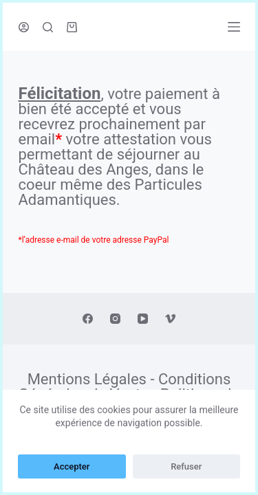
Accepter (71, 466)
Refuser (186, 466)
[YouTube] (143, 319)
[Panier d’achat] (72, 27)
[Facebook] (88, 319)
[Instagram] (115, 319)
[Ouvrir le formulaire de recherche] (48, 27)
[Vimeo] (170, 319)
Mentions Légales (87, 379)
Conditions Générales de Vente (125, 387)
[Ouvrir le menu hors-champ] (234, 27)
